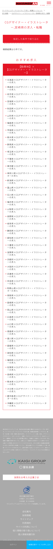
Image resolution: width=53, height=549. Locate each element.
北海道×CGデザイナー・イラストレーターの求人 (27, 81)
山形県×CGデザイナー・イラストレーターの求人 (27, 117)
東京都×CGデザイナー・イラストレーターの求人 (27, 167)
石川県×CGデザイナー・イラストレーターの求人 (27, 196)
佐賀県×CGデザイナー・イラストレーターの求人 (27, 368)
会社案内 (26, 511)
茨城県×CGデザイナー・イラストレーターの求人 (27, 131)
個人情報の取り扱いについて (26, 530)
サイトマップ (26, 519)
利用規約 (26, 522)
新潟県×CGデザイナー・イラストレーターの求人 (27, 181)
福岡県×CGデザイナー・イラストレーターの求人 (27, 361)
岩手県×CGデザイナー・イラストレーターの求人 (27, 95)
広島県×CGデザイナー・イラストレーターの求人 (27, 318)
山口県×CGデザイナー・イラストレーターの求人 (27, 325)
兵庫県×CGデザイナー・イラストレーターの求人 (27, 275)
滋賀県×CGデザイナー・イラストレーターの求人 (27, 253)
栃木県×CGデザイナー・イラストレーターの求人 (27, 138)
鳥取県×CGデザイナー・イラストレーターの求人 (27, 296)
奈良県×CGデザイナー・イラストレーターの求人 (27, 282)
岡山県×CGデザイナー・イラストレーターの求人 (27, 311)
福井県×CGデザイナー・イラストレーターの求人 (27, 203)
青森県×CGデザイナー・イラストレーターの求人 (27, 88)
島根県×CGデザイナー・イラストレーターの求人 (27, 303)
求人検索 (42, 5)
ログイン (13, 544)
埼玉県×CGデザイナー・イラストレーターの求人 (27, 153)
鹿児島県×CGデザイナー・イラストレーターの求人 (27, 397)
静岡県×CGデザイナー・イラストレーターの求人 (27, 232)
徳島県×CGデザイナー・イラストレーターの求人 (27, 332)
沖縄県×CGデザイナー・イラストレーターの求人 (27, 404)
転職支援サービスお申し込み (40, 544)
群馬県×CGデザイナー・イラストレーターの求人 (27, 145)
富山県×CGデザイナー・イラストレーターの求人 (27, 189)
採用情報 (26, 515)
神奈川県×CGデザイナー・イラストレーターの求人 (27, 174)
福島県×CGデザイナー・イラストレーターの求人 (27, 124)
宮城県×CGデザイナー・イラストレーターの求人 (27, 102)
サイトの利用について (26, 526)
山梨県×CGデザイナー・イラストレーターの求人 (27, 210)
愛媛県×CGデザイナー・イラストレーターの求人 (27, 347)
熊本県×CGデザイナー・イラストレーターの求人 (27, 383)
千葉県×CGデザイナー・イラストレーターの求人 (27, 160)
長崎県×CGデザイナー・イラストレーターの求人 (27, 375)
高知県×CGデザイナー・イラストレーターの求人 (27, 354)
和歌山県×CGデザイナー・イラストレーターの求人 (27, 289)
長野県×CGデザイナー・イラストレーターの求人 (27, 217)
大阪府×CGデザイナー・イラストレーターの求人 (27, 268)
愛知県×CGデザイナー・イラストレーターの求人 (27, 239)
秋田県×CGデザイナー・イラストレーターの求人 (27, 109)
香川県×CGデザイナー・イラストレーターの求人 (27, 339)
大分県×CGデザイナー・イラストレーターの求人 (27, 390)
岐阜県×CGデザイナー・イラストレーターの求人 (27, 224)
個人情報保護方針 (26, 534)
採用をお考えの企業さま (26, 477)
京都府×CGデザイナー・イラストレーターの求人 (27, 260)
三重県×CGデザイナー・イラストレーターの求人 (27, 246)
